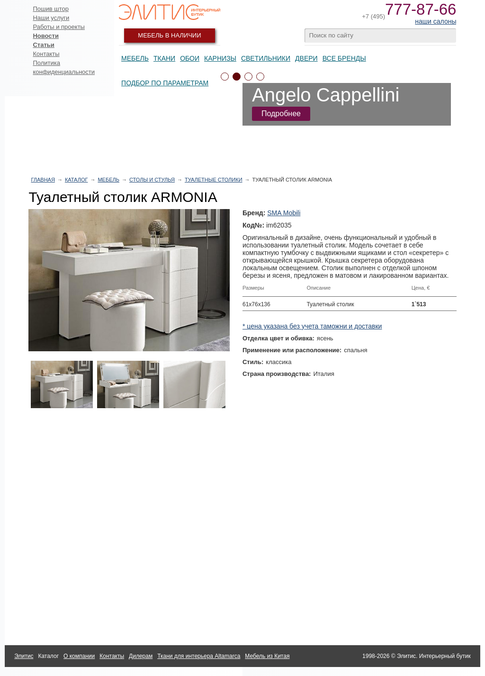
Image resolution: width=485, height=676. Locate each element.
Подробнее (281, 114)
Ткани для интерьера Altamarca (198, 656)
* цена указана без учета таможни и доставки (312, 326)
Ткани (164, 58)
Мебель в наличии (169, 35)
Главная (42, 180)
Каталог (76, 180)
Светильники (265, 58)
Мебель (135, 58)
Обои (189, 58)
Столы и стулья (152, 180)
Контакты (46, 53)
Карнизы (220, 58)
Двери (306, 58)
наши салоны (435, 21)
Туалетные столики (213, 180)
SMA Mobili (283, 213)
